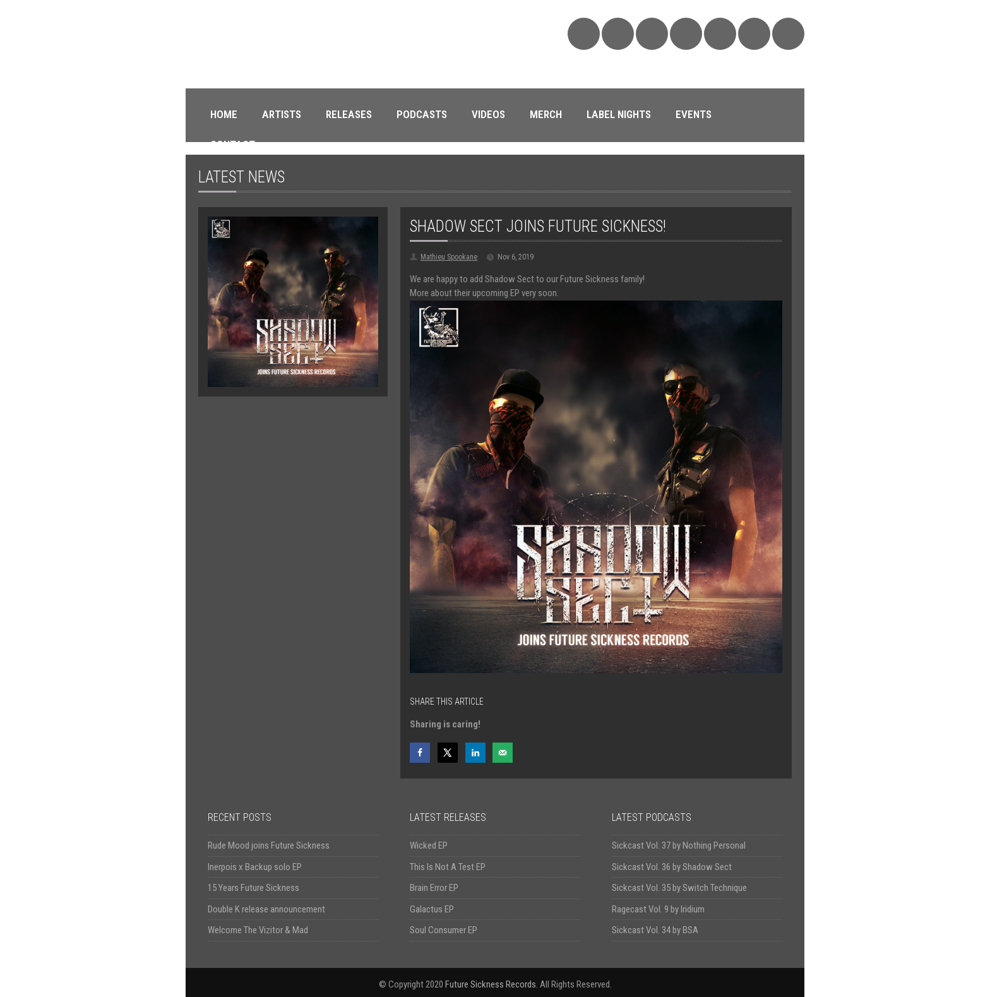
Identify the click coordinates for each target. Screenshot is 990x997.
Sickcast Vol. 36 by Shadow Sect (672, 867)
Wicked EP (429, 845)
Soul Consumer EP (443, 930)
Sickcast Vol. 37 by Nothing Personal (679, 845)
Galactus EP (432, 909)
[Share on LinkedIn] (475, 753)
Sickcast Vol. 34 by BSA (655, 930)
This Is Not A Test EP (448, 867)
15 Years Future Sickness (253, 887)
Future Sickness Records (490, 984)
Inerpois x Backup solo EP (255, 867)
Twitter (686, 34)
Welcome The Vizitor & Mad (258, 930)
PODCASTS (422, 114)
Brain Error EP (434, 887)
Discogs (754, 34)
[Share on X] (448, 753)
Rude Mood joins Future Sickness (269, 845)
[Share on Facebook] (420, 753)
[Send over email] (502, 753)
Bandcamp (618, 34)
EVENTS (694, 114)
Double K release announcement (266, 909)
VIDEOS (488, 114)
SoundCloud (584, 34)
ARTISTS (281, 114)
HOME (223, 114)
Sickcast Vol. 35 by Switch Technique (679, 887)
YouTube (720, 34)
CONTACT (232, 144)
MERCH (546, 114)
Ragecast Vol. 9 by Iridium (658, 909)
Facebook (652, 34)
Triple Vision (788, 34)
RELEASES (349, 114)
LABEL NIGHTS (619, 114)
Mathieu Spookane (448, 257)
